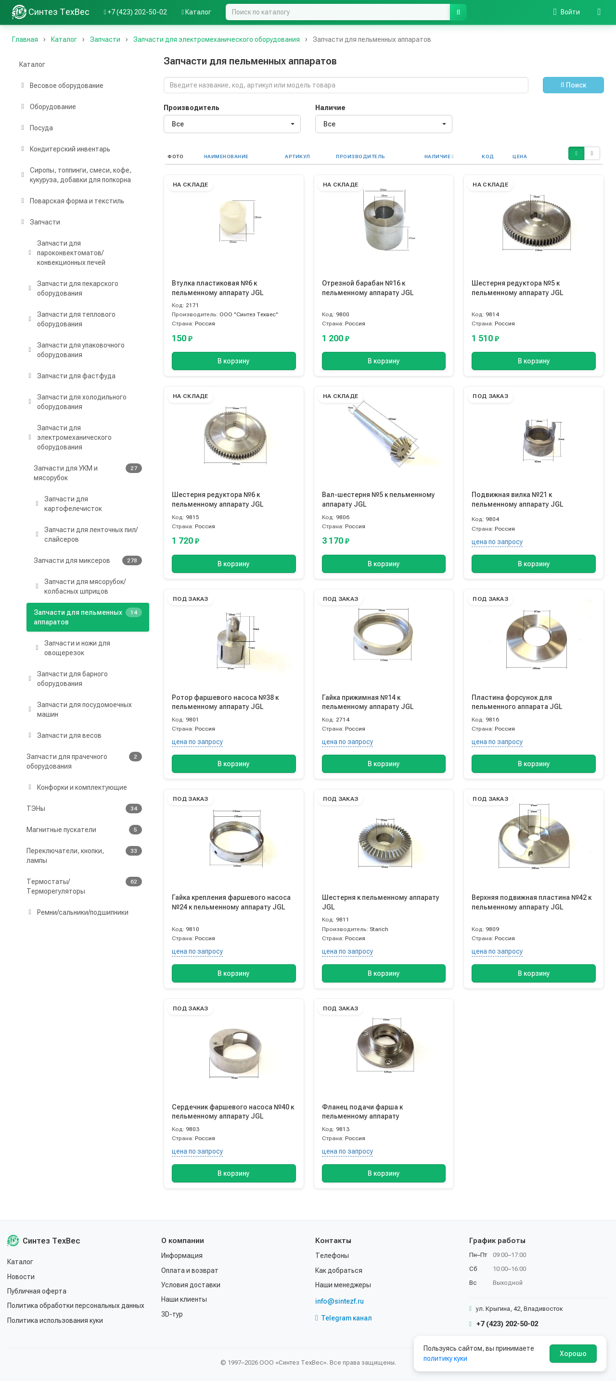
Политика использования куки (55, 1320)
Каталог (32, 64)
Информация (182, 1255)
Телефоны (332, 1255)
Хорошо (573, 1353)
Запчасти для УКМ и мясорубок (88, 472)
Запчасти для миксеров (88, 560)
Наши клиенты (184, 1299)
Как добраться (338, 1270)
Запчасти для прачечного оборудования (84, 761)
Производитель (191, 108)
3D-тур (172, 1314)
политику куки (445, 1358)
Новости (21, 1277)
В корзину (234, 361)
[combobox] (232, 124)
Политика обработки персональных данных (75, 1305)
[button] (576, 153)
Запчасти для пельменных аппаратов (88, 617)
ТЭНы (84, 808)
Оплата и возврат (189, 1270)
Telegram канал (343, 1318)
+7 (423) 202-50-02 (503, 1323)
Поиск (573, 85)
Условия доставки (190, 1285)
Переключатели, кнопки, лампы (84, 855)
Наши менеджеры (343, 1285)
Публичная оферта (36, 1291)
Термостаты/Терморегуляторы (84, 886)
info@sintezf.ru (339, 1301)
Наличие (330, 108)
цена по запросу (497, 542)
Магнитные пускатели (84, 829)
